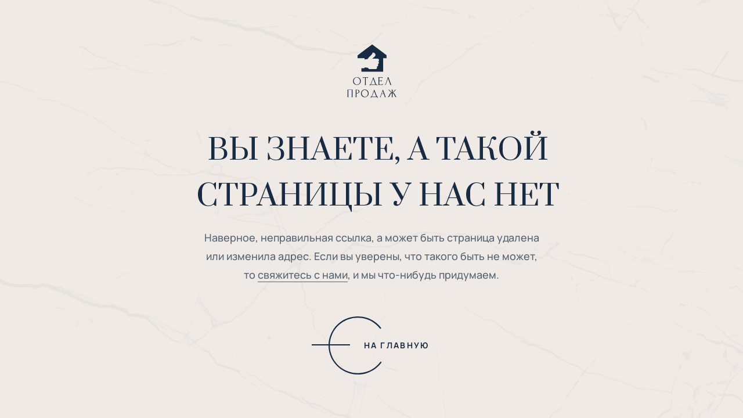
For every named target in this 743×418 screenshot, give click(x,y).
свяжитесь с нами (303, 275)
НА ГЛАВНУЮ (397, 345)
